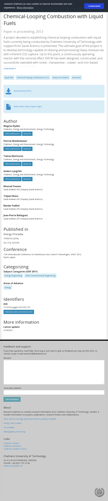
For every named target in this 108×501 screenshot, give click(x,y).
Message (7, 358)
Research (27, 133)
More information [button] (25, 7)
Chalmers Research (12, 446)
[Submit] (12, 399)
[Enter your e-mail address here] (54, 392)
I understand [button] (94, 6)
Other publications (12, 133)
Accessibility (9, 427)
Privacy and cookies (13, 423)
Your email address (12, 388)
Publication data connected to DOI (18, 312)
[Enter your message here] (54, 372)
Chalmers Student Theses (15, 448)
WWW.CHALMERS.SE (13, 466)
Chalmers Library (11, 443)
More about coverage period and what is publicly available (30, 419)
